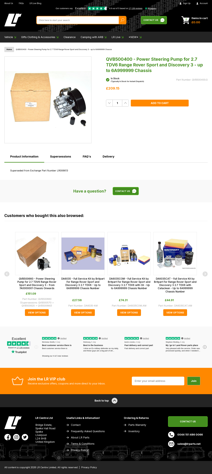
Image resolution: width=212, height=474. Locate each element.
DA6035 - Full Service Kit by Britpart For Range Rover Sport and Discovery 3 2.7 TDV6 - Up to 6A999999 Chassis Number (83, 283)
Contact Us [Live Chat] (153, 20)
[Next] (205, 273)
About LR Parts (80, 437)
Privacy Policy (79, 450)
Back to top (106, 401)
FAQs (21, 3)
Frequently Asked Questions (88, 431)
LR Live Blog (35, 3)
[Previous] (6, 273)
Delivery (108, 156)
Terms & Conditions (82, 443)
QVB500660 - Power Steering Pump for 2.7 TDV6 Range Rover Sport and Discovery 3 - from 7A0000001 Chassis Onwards (36, 283)
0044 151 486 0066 (185, 434)
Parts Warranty (137, 424)
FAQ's (87, 156)
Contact (75, 424)
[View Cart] (194, 20)
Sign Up (185, 3)
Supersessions (60, 156)
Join (193, 380)
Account (202, 3)
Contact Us (188, 421)
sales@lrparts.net (184, 444)
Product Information (24, 156)
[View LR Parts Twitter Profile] (25, 437)
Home (9, 49)
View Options (37, 312)
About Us (8, 3)
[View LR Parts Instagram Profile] (16, 437)
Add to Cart (160, 103)
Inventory (134, 431)
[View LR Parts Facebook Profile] (7, 437)
